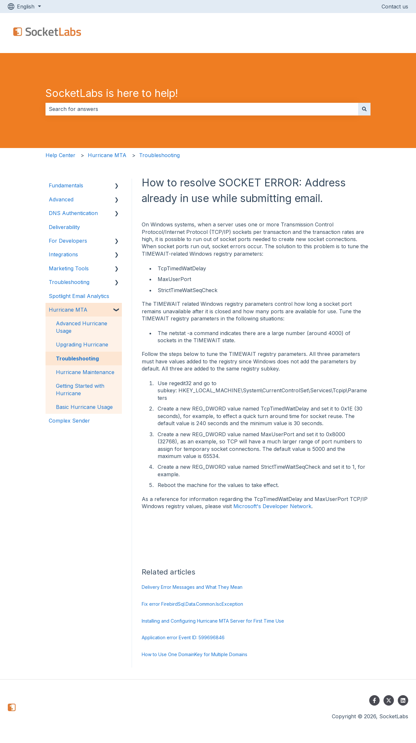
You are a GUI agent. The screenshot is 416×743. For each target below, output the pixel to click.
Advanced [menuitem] (61, 199)
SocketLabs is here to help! (112, 93)
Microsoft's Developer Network (272, 506)
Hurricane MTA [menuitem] (68, 309)
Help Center (60, 155)
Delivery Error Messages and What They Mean (192, 587)
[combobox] (202, 109)
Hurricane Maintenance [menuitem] (85, 372)
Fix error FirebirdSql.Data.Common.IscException (192, 604)
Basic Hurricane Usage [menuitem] (84, 407)
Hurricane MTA (107, 155)
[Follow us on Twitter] (389, 700)
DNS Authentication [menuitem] (73, 213)
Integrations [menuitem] (63, 254)
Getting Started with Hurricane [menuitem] (80, 389)
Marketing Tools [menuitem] (69, 268)
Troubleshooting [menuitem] (69, 282)
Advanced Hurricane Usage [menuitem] (81, 327)
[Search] (364, 109)
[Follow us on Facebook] (374, 700)
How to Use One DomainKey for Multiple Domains (194, 654)
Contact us (395, 6)
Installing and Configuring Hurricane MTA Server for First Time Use (213, 621)
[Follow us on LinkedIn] (403, 700)
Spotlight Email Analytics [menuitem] (79, 296)
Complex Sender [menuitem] (69, 420)
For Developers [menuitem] (68, 240)
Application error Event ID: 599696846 (183, 637)
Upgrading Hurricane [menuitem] (82, 344)
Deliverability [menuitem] (64, 227)
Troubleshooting (159, 155)
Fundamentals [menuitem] (66, 185)
